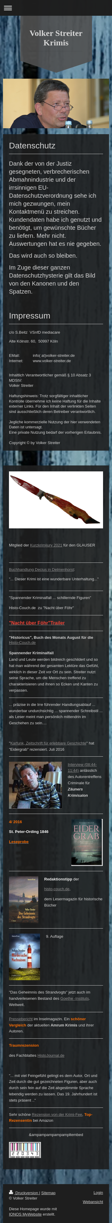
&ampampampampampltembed (56, 1134)
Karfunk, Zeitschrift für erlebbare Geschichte (48, 743)
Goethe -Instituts (74, 998)
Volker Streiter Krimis (56, 37)
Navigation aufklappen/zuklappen (56, 7)
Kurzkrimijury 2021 (46, 545)
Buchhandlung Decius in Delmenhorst (41, 569)
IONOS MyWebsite (25, 1214)
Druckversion (24, 1193)
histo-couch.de (57, 889)
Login (98, 1192)
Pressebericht (21, 1019)
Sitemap (48, 1193)
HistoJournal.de (50, 1055)
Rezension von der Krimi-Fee (57, 1114)
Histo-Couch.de (22, 642)
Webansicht (93, 1202)
